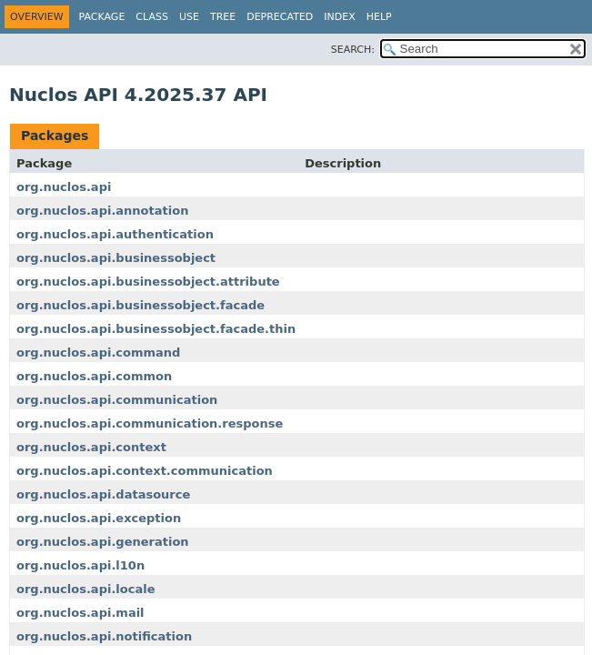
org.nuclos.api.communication (116, 400)
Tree (223, 17)
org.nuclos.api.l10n (80, 565)
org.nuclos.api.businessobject (116, 258)
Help (379, 17)
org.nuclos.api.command (98, 352)
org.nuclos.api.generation (102, 542)
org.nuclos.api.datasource (103, 494)
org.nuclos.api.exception (98, 518)
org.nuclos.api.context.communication (144, 471)
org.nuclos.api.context (91, 447)
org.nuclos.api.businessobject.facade (140, 305)
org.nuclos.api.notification (104, 636)
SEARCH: (353, 49)
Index (339, 17)
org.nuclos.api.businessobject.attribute (148, 281)
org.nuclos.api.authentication (115, 234)
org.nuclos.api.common (94, 376)
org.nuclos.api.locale (85, 589)
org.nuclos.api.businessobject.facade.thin (156, 329)
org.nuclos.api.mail (80, 613)
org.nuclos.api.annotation (102, 210)
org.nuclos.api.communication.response (149, 423)
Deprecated (279, 17)
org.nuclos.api (63, 187)
